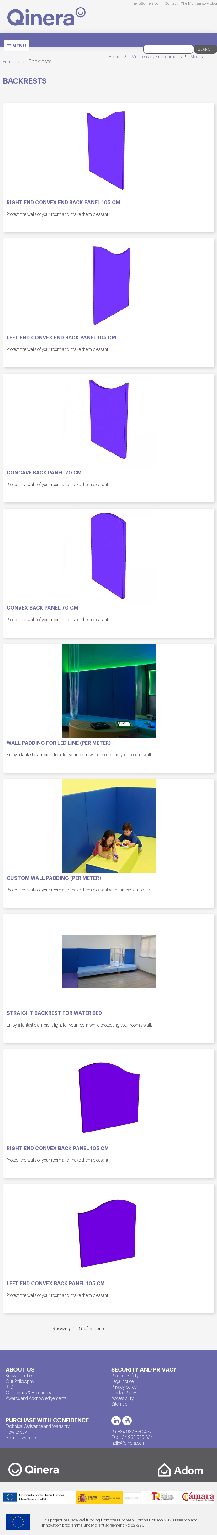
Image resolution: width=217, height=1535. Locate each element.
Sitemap (119, 1403)
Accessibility (122, 1398)
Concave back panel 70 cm (44, 472)
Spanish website (21, 1437)
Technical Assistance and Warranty (38, 1426)
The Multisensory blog (199, 3)
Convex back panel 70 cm (42, 608)
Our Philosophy (20, 1381)
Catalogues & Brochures (28, 1392)
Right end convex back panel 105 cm (58, 1148)
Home (114, 56)
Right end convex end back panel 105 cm (63, 202)
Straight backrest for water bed (54, 1013)
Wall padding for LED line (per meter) (59, 743)
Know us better (19, 1375)
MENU (18, 46)
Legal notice (122, 1381)
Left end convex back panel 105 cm (56, 1283)
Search (205, 49)
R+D (9, 1387)
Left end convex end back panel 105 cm (61, 337)
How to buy (16, 1431)
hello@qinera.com (147, 3)
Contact (171, 3)
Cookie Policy (123, 1392)
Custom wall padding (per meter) (54, 878)
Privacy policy (124, 1387)
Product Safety (125, 1375)
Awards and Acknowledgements (36, 1398)
